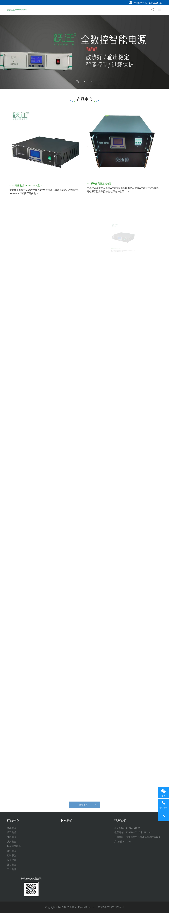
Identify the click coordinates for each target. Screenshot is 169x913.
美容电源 (11, 832)
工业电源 (11, 869)
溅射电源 (11, 841)
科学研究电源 (14, 846)
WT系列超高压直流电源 (99, 183)
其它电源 (11, 851)
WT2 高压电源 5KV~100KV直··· (25, 185)
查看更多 (83, 808)
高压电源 (11, 827)
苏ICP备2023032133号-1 (111, 907)
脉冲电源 (11, 837)
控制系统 (11, 855)
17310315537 (155, 3)
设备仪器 (11, 860)
